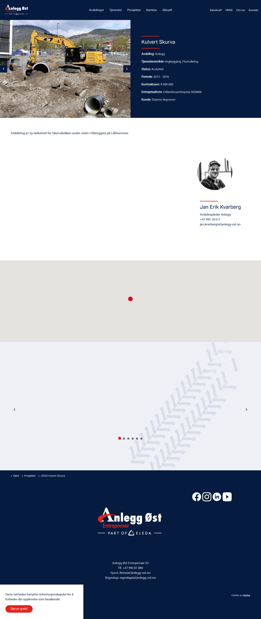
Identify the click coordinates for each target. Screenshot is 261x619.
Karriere (151, 10)
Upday (246, 595)
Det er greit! (19, 609)
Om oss (240, 10)
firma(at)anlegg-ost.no (135, 573)
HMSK (229, 10)
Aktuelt (167, 10)
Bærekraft (216, 10)
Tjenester (115, 10)
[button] (130, 299)
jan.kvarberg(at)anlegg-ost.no (220, 224)
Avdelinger (96, 10)
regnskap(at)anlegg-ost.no (138, 577)
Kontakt (253, 10)
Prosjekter (134, 10)
